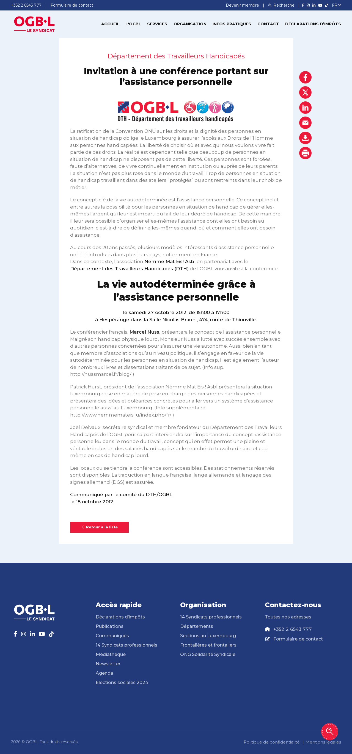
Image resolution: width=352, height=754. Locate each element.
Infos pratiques (232, 23)
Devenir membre (243, 5)
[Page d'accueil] (34, 23)
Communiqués (112, 635)
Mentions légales (323, 742)
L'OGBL (133, 23)
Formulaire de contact (298, 639)
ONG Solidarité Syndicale (207, 654)
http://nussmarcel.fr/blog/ (100, 374)
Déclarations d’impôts (313, 23)
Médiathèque (111, 654)
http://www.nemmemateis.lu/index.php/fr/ (120, 415)
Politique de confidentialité (272, 742)
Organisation (190, 23)
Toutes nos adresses (288, 617)
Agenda (104, 673)
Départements (196, 626)
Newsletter (108, 663)
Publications (109, 626)
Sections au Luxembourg (208, 635)
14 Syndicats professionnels (126, 645)
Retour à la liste (99, 527)
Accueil (110, 23)
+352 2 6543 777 (292, 629)
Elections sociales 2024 (122, 682)
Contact (268, 23)
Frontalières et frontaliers (208, 645)
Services (157, 23)
